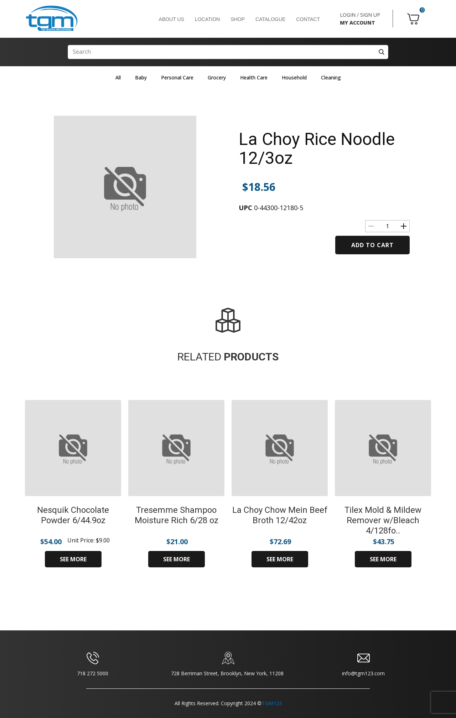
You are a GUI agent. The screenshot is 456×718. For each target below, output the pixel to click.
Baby (141, 77)
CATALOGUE (270, 19)
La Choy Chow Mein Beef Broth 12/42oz (279, 515)
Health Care (254, 77)
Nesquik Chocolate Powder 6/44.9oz (73, 515)
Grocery (217, 77)
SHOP (237, 19)
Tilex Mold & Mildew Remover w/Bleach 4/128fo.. (382, 520)
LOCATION (207, 19)
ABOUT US (171, 19)
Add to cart (372, 245)
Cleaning (331, 77)
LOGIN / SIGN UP (360, 14)
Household (294, 77)
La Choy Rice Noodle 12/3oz (317, 148)
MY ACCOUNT (357, 22)
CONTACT (308, 19)
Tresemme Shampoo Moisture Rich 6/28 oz (176, 515)
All (118, 77)
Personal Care (177, 77)
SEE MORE (73, 559)
